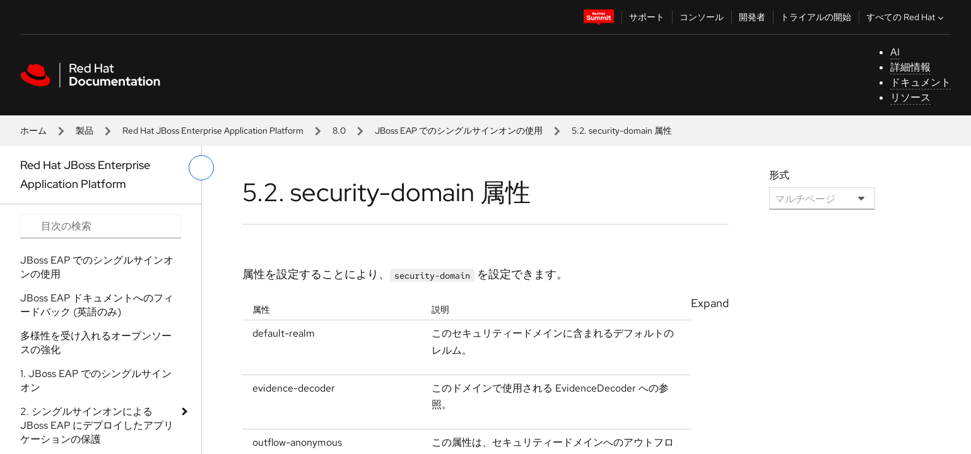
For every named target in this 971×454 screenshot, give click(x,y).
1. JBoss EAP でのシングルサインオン (96, 380)
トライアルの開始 (815, 17)
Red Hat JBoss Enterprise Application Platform (212, 130)
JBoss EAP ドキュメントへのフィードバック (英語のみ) (97, 304)
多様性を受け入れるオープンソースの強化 (96, 342)
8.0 (339, 130)
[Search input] (100, 226)
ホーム (33, 130)
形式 (779, 175)
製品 (84, 130)
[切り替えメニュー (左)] (201, 167)
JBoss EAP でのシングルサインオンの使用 (459, 130)
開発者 (752, 17)
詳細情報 (910, 67)
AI (895, 52)
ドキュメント (920, 82)
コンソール (702, 17)
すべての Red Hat (906, 17)
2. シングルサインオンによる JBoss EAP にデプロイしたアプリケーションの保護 (97, 425)
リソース (910, 97)
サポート (646, 17)
